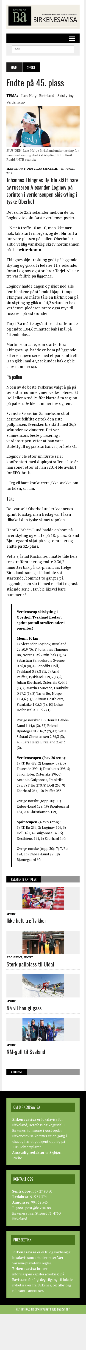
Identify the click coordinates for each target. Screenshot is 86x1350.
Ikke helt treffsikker (26, 920)
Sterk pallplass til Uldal (30, 964)
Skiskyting (66, 95)
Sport (11, 913)
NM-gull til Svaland (25, 1051)
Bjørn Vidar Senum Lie (41, 168)
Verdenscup (15, 102)
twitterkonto (29, 249)
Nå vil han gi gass (24, 1008)
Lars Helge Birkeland (37, 95)
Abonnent (14, 957)
